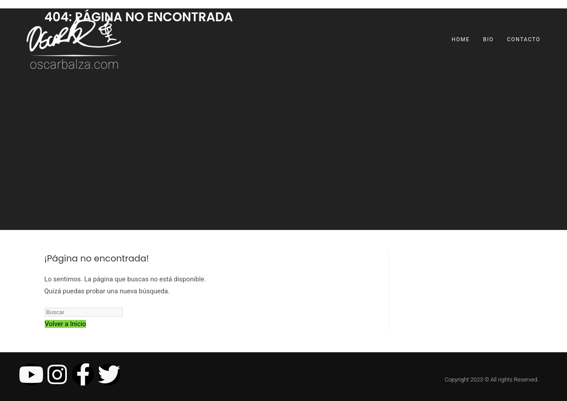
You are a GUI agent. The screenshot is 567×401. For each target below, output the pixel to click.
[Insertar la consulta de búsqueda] (83, 312)
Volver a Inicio (65, 324)
